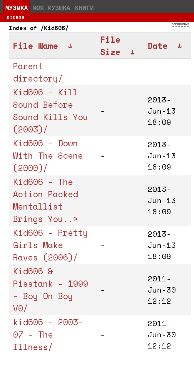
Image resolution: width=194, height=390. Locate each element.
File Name (35, 45)
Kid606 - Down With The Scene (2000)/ (48, 155)
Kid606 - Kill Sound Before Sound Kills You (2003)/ (50, 110)
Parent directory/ (38, 72)
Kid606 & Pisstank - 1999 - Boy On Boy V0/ (50, 289)
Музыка (16, 7)
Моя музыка (51, 7)
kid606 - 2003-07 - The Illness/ (48, 334)
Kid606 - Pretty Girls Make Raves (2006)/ (50, 244)
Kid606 (15, 17)
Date (158, 45)
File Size (110, 45)
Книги (84, 7)
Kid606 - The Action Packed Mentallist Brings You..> (45, 200)
